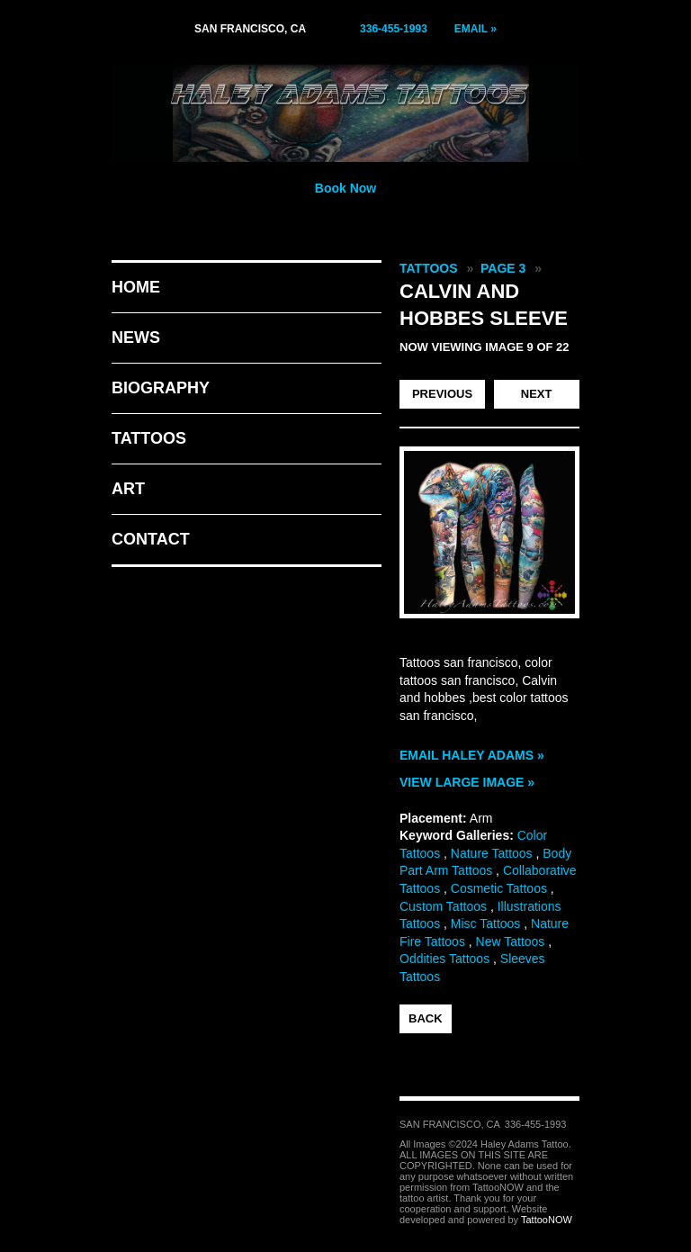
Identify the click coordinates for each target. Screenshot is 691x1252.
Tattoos (149, 438)
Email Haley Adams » (471, 755)
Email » (475, 29)
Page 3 (502, 268)
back (425, 1018)
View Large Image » (466, 782)
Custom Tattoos (443, 906)
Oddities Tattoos (444, 958)
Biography (161, 388)
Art (128, 489)
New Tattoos (510, 941)
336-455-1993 (393, 29)
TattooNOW (546, 1219)
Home (136, 287)
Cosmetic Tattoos (499, 888)
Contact (151, 539)
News (136, 338)
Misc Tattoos (486, 923)
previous (442, 394)
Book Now (345, 188)
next (536, 394)
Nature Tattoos (492, 853)
